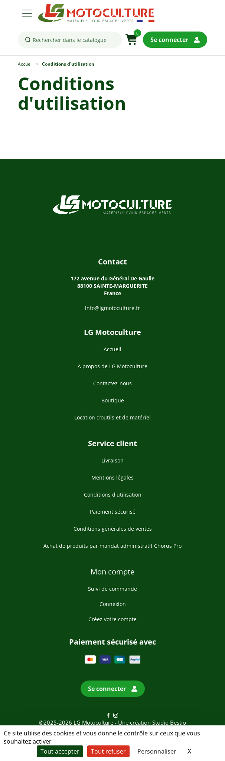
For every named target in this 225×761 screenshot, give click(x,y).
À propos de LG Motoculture (112, 366)
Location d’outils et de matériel (112, 417)
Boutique (112, 400)
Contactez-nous (112, 383)
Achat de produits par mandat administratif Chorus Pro (112, 545)
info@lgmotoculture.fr (112, 308)
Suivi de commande (112, 588)
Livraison (112, 460)
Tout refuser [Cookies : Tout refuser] (108, 751)
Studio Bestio (169, 722)
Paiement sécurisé (113, 511)
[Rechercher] (70, 40)
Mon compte (112, 572)
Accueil (112, 349)
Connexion (113, 603)
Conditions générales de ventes (113, 528)
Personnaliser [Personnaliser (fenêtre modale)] (156, 751)
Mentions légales (112, 477)
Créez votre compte (112, 619)
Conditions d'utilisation (112, 494)
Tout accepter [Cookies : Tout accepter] (59, 751)
